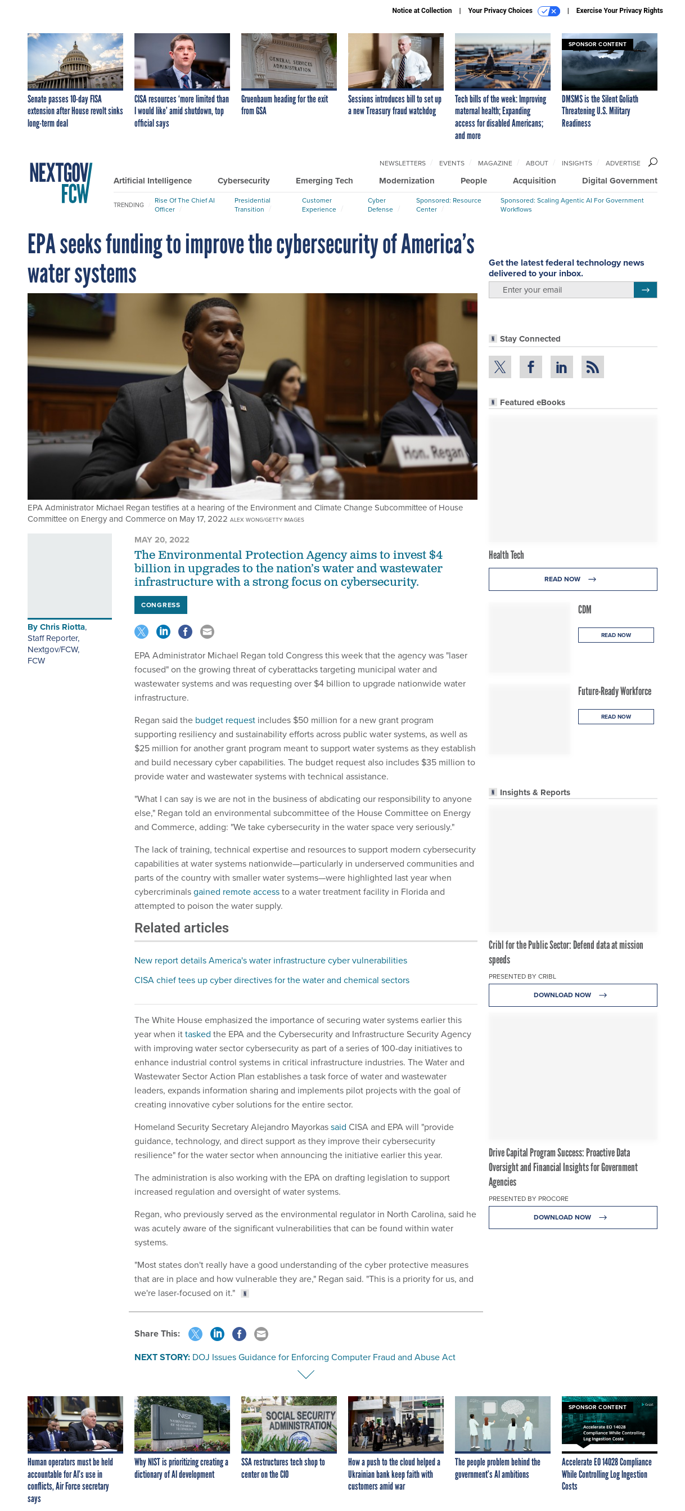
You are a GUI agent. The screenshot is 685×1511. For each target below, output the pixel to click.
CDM (585, 609)
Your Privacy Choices (514, 11)
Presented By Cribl (522, 976)
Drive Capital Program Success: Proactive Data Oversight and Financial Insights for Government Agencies (563, 1167)
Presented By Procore (529, 1199)
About (537, 163)
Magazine (495, 163)
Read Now (573, 579)
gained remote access (236, 891)
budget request (225, 720)
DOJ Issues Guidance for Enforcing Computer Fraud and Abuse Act (324, 1357)
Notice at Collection (422, 11)
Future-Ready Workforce (614, 691)
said (338, 1126)
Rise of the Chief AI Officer (185, 204)
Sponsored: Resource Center (448, 204)
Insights (577, 163)
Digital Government (619, 180)
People (474, 180)
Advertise (623, 163)
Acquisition (534, 180)
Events (452, 163)
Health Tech (506, 555)
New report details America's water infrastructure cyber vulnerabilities (270, 960)
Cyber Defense (380, 204)
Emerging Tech (324, 180)
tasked (198, 1034)
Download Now (573, 995)
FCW (36, 660)
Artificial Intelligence (153, 180)
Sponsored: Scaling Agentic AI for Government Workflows (572, 204)
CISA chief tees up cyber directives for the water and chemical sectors (271, 980)
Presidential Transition (253, 204)
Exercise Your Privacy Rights (619, 11)
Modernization (407, 180)
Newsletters (403, 163)
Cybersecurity (244, 180)
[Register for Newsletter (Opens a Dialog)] (645, 290)
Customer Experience (319, 204)
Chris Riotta (62, 627)
